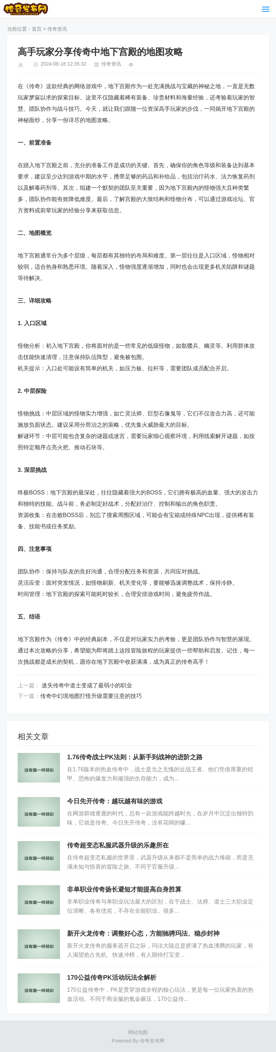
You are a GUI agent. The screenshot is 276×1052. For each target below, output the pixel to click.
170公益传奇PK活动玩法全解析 (111, 977)
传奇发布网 (152, 1041)
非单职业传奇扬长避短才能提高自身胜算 (124, 889)
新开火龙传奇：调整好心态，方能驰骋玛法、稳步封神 (143, 933)
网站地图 (138, 1032)
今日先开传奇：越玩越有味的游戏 (114, 801)
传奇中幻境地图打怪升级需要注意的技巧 (91, 696)
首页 (37, 29)
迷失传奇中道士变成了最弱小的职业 (86, 685)
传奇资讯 (57, 29)
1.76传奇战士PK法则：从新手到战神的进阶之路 (135, 757)
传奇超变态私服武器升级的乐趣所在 (118, 845)
